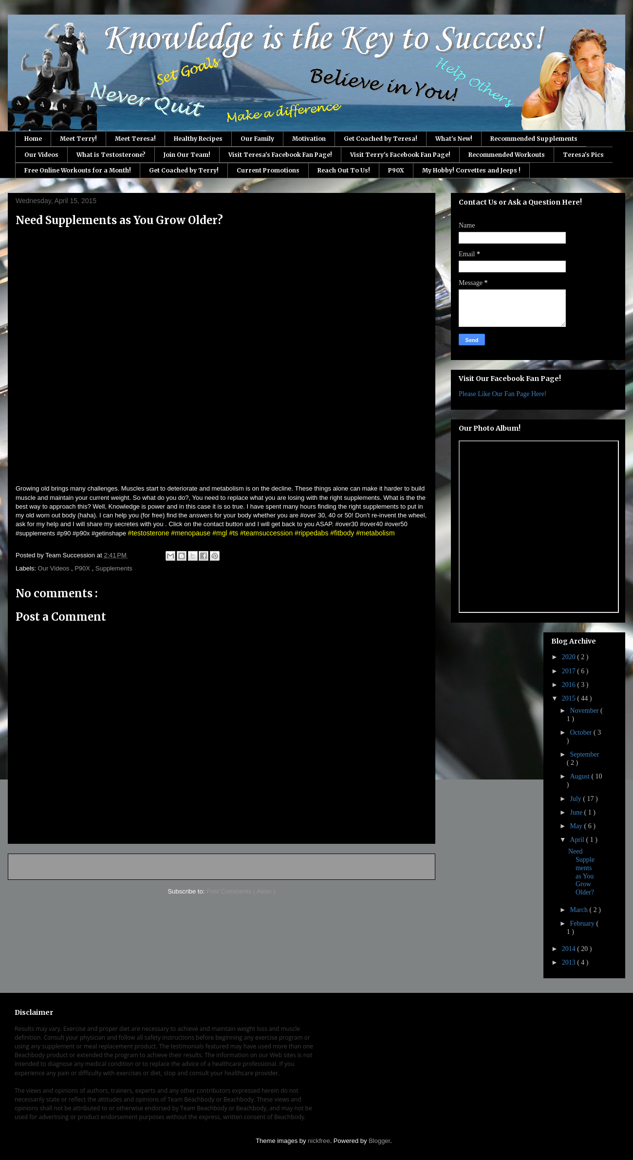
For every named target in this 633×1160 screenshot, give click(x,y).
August (580, 776)
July (576, 798)
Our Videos (41, 154)
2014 (569, 948)
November (585, 710)
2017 (569, 671)
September (584, 754)
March (579, 909)
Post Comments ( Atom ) (241, 891)
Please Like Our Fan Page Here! (503, 394)
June (577, 812)
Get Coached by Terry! (184, 170)
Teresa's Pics (583, 154)
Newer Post (35, 866)
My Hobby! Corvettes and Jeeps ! (471, 170)
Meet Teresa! (135, 138)
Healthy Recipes (198, 138)
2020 (569, 657)
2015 (569, 698)
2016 (569, 684)
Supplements (113, 568)
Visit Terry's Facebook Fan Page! (400, 154)
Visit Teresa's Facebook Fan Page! (280, 154)
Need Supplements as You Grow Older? (581, 872)
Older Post (409, 866)
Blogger (379, 1140)
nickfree (319, 1140)
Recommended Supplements (533, 138)
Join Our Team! (187, 154)
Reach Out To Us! (343, 170)
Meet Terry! (78, 138)
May (577, 826)
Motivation (309, 138)
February (583, 923)
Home (33, 138)
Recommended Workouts (506, 154)
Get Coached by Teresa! (380, 138)
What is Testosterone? (111, 154)
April (578, 839)
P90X (396, 170)
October (582, 732)
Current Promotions (268, 170)
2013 (569, 962)
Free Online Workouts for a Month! (77, 170)
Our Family (257, 138)
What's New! (453, 138)
